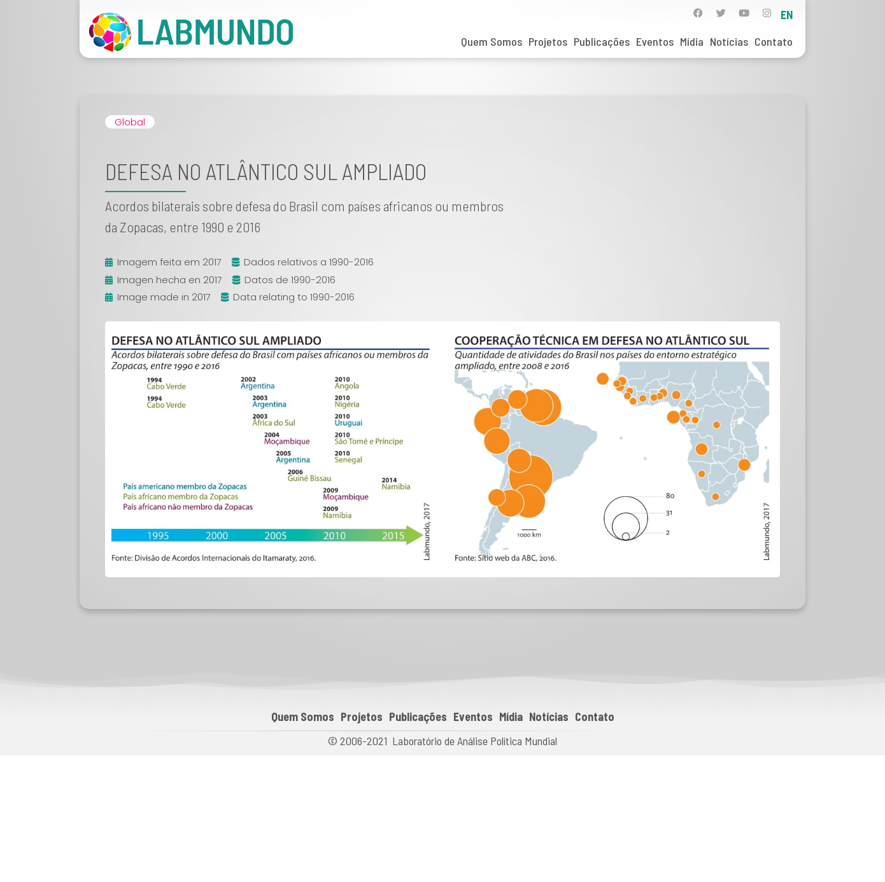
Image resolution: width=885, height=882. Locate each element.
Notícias (729, 41)
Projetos (547, 41)
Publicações (602, 41)
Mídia (692, 41)
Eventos (655, 41)
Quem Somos (491, 41)
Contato (773, 41)
